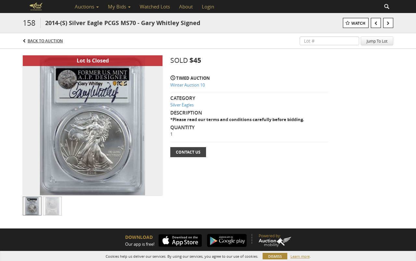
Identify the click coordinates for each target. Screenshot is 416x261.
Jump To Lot (377, 41)
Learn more (300, 256)
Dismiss (275, 256)
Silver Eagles (182, 105)
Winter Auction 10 (187, 85)
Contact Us (188, 152)
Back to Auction (45, 41)
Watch (358, 23)
